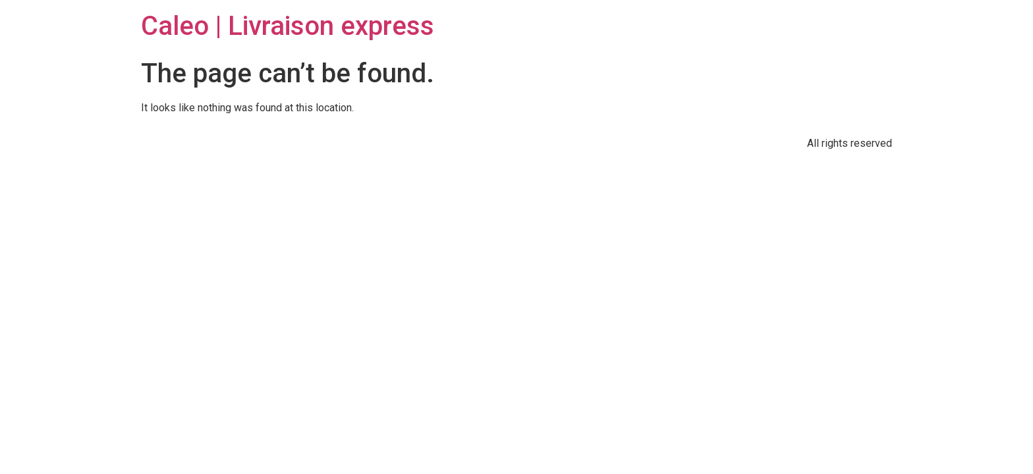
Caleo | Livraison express (287, 26)
